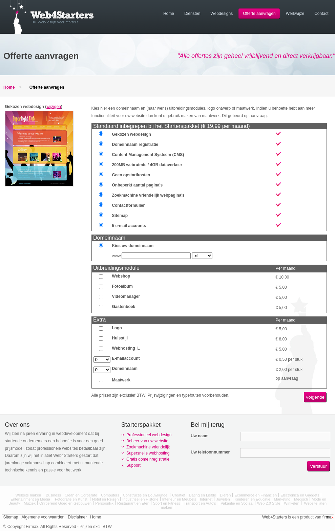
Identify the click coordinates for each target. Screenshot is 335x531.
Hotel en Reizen (105, 499)
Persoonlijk (104, 503)
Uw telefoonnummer (210, 452)
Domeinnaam (125, 368)
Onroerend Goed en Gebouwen (65, 503)
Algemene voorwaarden (43, 517)
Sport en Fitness (166, 503)
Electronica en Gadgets (299, 495)
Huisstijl (120, 338)
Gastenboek (123, 306)
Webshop (121, 276)
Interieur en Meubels (179, 499)
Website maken (28, 495)
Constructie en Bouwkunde (146, 495)
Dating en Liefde (202, 495)
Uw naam (200, 436)
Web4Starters (274, 517)
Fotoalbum (122, 286)
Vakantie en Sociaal (237, 503)
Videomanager (126, 296)
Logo (117, 328)
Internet (206, 499)
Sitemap (10, 517)
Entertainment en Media (31, 499)
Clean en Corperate (81, 495)
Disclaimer (77, 517)
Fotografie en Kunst (71, 499)
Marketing (282, 499)
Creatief (178, 495)
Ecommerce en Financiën (255, 495)
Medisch (301, 499)
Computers (110, 495)
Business (53, 495)
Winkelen (291, 503)
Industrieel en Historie (140, 499)
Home (9, 87)
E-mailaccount (126, 358)
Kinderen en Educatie (252, 499)
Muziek (30, 503)
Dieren (225, 495)
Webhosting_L (126, 348)
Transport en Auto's (200, 503)
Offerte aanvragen (46, 87)
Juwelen (223, 499)
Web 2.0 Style (268, 503)
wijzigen (53, 106)
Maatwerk (121, 380)
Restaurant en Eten (133, 503)
